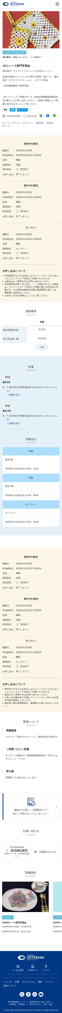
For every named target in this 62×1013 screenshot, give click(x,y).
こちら (29, 295)
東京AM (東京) (31, 144)
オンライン (22, 110)
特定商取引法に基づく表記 (39, 1002)
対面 (12, 110)
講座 (40, 982)
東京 (5, 110)
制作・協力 (48, 1004)
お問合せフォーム (47, 851)
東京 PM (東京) (31, 185)
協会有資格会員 (10, 330)
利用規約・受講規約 (17, 1004)
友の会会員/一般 (11, 339)
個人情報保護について (16, 1002)
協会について (9, 985)
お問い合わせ (34, 1004)
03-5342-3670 (19, 850)
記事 (17, 982)
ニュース (7, 982)
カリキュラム (28, 982)
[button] (42, 347)
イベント (49, 982)
